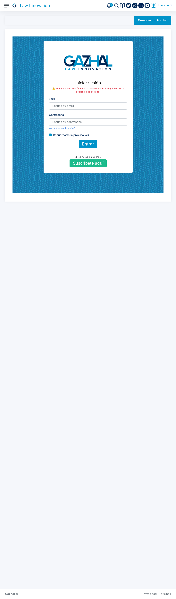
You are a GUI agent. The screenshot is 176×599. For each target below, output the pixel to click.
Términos (165, 593)
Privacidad (150, 593)
